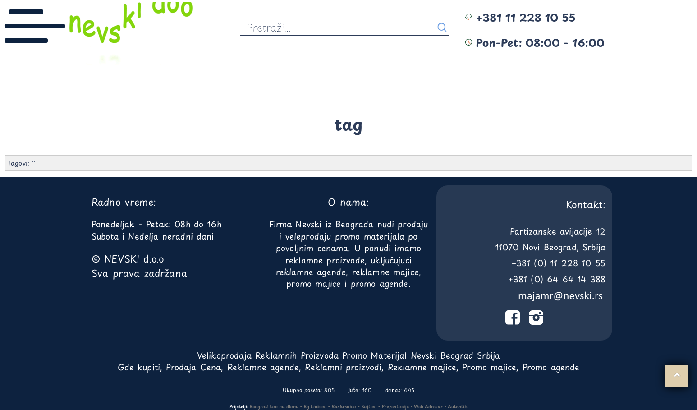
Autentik (457, 406)
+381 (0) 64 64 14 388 (556, 279)
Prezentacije (395, 406)
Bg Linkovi (314, 406)
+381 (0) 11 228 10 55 (558, 263)
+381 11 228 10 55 (520, 17)
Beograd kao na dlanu (274, 406)
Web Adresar (428, 406)
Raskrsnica (344, 406)
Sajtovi (368, 406)
